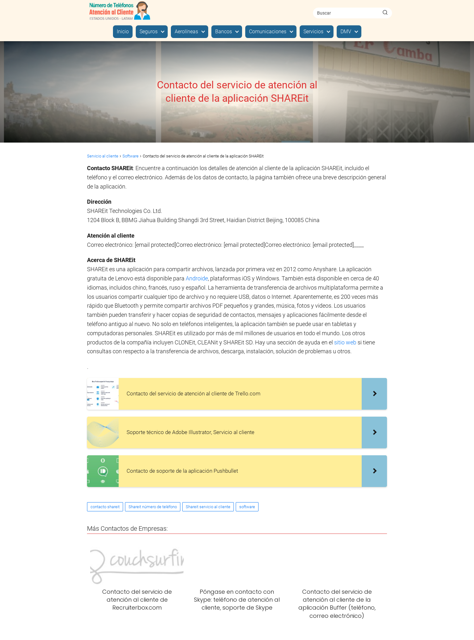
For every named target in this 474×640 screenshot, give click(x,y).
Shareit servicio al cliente (208, 506)
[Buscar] (385, 13)
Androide (197, 278)
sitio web (346, 342)
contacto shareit (105, 506)
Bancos (223, 32)
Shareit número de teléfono (152, 506)
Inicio (123, 32)
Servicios (313, 32)
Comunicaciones (267, 32)
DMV (345, 32)
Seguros (149, 32)
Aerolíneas (186, 32)
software (247, 506)
